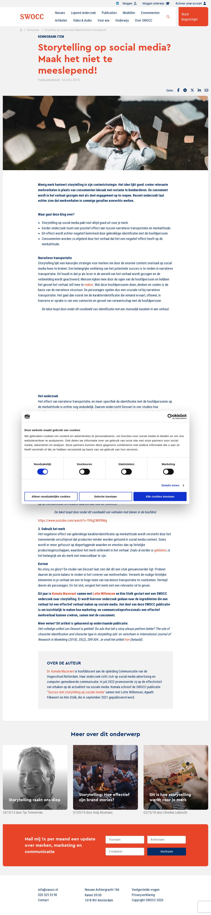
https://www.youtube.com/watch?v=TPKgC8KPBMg (72, 520)
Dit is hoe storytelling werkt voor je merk (170, 797)
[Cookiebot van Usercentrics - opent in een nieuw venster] (170, 416)
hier (127, 639)
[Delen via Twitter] (192, 90)
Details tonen (170, 485)
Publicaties (109, 13)
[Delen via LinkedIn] (199, 90)
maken (88, 285)
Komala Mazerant (64, 593)
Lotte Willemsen (104, 593)
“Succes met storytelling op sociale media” (76, 692)
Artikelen (61, 20)
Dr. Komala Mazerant (60, 671)
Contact (43, 900)
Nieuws (60, 13)
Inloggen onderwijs (156, 3)
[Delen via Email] (206, 90)
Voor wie (103, 20)
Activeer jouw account (191, 3)
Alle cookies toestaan (160, 496)
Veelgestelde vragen (146, 890)
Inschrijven (166, 851)
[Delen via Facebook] (178, 90)
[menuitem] (60, 13)
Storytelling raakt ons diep (34, 799)
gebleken (160, 550)
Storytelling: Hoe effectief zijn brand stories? (104, 797)
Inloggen (129, 3)
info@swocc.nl (48, 890)
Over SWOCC (143, 20)
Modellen (129, 13)
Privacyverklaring (143, 895)
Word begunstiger (190, 16)
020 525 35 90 (47, 895)
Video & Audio (82, 20)
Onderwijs (122, 20)
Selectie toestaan (105, 496)
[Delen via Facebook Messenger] (185, 90)
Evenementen (150, 13)
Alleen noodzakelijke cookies (51, 496)
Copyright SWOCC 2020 (147, 900)
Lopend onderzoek (83, 13)
